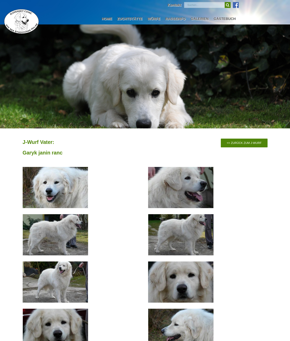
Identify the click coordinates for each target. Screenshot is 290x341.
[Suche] (228, 5)
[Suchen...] (204, 5)
